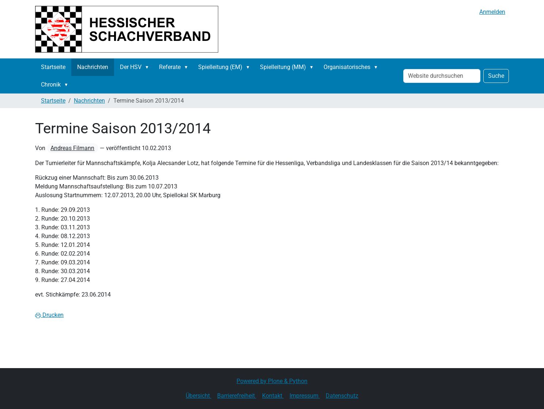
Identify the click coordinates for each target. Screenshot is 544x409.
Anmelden (492, 11)
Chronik (51, 84)
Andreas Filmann (72, 148)
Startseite (53, 67)
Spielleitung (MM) (283, 67)
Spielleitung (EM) (220, 67)
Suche (496, 75)
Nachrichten (92, 67)
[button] (148, 67)
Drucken (49, 314)
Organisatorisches (347, 67)
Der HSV (130, 67)
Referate (170, 67)
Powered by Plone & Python (272, 381)
